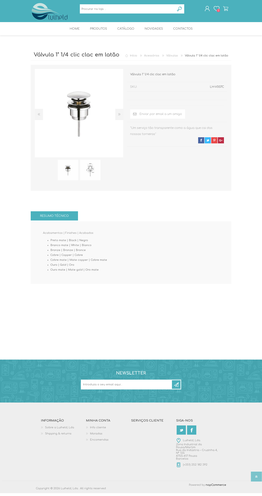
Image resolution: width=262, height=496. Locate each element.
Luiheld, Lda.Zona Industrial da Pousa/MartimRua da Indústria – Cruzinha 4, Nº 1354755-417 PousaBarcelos (197, 452)
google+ (221, 143)
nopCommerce (216, 487)
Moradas (96, 436)
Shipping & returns (58, 436)
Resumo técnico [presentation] (54, 218)
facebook (201, 143)
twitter (208, 143)
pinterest (214, 143)
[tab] (54, 218)
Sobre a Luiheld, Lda (59, 430)
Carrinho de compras (221, 10)
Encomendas (99, 442)
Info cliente (98, 430)
